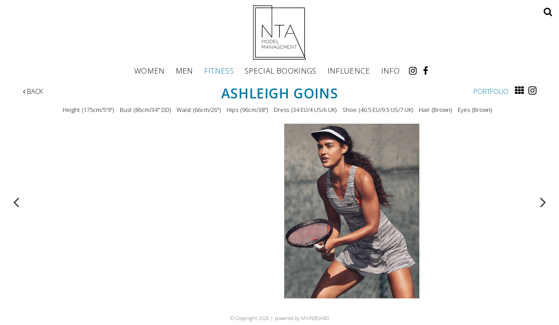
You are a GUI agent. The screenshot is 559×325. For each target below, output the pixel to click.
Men (184, 70)
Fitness (219, 70)
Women (149, 70)
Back (33, 91)
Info (390, 70)
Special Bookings (280, 70)
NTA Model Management (280, 32)
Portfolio (491, 91)
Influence (348, 70)
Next (543, 202)
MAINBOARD (315, 318)
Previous (16, 202)
